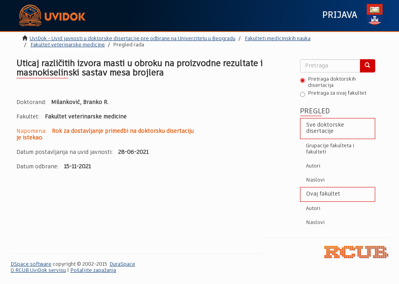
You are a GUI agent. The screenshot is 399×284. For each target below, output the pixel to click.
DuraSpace (122, 264)
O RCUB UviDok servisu (38, 270)
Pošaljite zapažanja (93, 270)
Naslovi (315, 180)
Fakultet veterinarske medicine (67, 45)
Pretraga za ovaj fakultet (333, 94)
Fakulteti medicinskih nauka (278, 38)
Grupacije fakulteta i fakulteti (330, 149)
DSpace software (31, 264)
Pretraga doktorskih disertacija (328, 82)
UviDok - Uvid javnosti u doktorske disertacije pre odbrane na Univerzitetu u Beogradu (132, 38)
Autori (313, 166)
